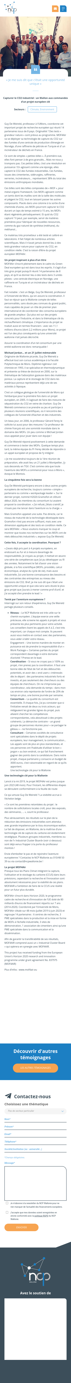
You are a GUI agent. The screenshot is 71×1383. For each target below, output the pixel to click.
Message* (35, 1181)
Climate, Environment (42, 109)
